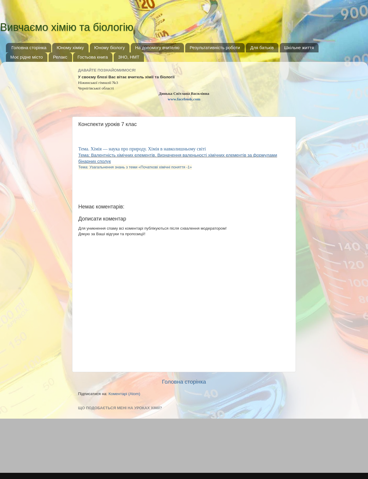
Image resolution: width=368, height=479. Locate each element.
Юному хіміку (70, 47)
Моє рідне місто (26, 56)
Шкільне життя (299, 47)
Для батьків (262, 47)
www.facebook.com (184, 99)
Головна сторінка (29, 47)
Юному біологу (109, 47)
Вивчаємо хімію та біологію (66, 27)
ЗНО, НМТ (128, 56)
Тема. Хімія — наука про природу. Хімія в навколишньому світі (142, 148)
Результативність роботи (215, 47)
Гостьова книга (92, 56)
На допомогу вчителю (157, 47)
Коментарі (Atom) (124, 394)
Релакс (60, 56)
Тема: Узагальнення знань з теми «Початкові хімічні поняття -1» (135, 167)
